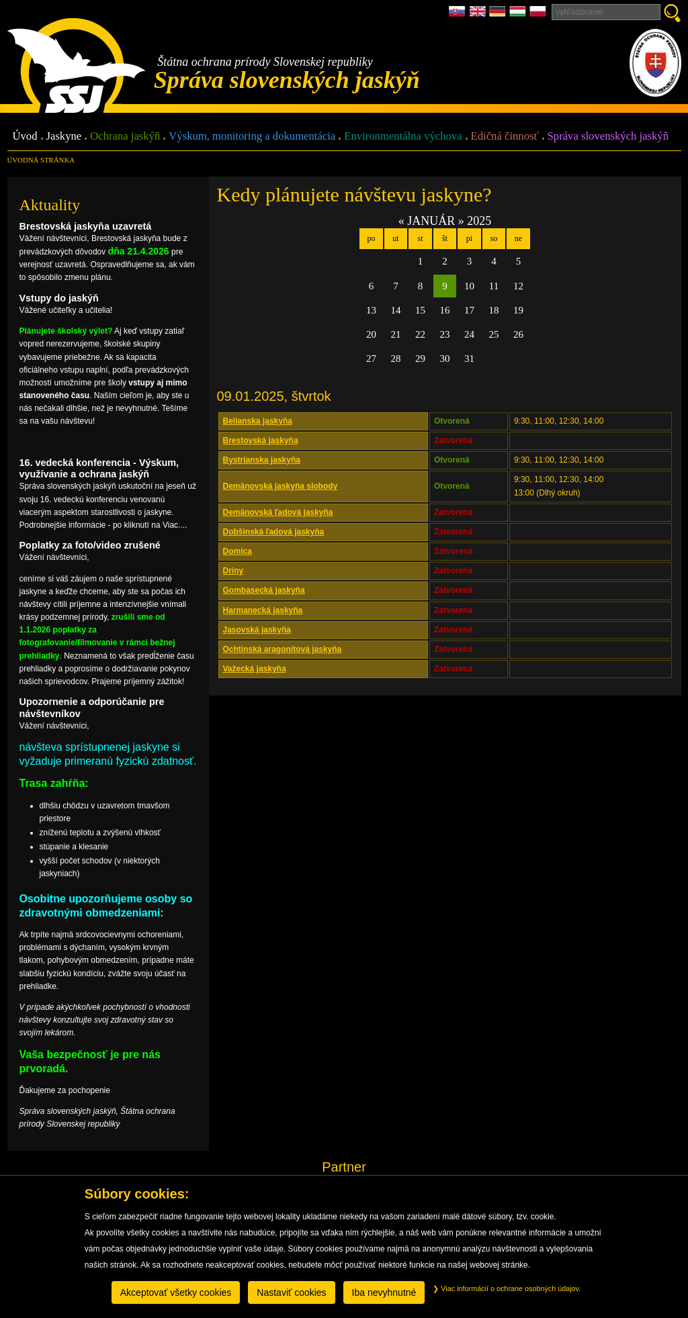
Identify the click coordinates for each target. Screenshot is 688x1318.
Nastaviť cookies (291, 1292)
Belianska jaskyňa (257, 421)
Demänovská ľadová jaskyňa (278, 512)
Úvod (25, 136)
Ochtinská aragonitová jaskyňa (282, 649)
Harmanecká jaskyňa (263, 610)
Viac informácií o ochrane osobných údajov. (506, 1288)
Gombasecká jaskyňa (264, 590)
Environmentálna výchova (403, 136)
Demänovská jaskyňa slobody (280, 486)
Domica (237, 551)
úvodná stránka (41, 160)
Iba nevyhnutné (384, 1292)
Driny (233, 570)
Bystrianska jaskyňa (261, 460)
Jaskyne (64, 136)
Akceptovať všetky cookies (176, 1292)
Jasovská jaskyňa (257, 629)
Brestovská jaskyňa (260, 440)
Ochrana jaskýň (125, 136)
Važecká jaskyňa (254, 668)
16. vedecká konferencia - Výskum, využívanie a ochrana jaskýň (99, 468)
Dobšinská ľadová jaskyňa (274, 531)
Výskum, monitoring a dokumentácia (252, 136)
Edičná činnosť (505, 136)
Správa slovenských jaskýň (608, 136)
